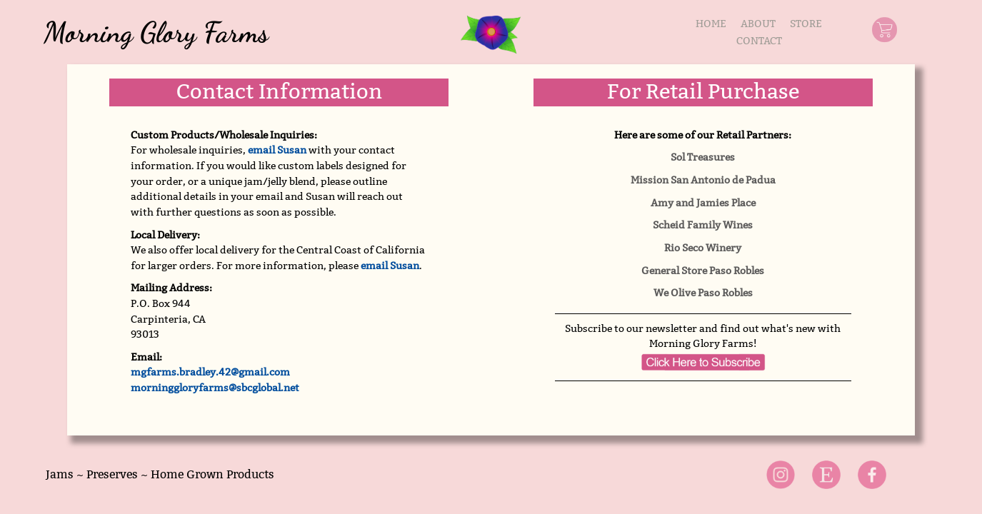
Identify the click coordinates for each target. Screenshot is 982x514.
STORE (806, 23)
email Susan (277, 149)
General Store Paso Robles (702, 270)
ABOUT (758, 23)
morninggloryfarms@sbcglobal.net (215, 387)
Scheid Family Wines (703, 224)
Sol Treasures (703, 157)
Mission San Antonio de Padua (703, 179)
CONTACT (759, 40)
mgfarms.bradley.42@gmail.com (210, 372)
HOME (711, 23)
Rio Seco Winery (702, 247)
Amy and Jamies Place (703, 202)
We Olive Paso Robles (703, 292)
